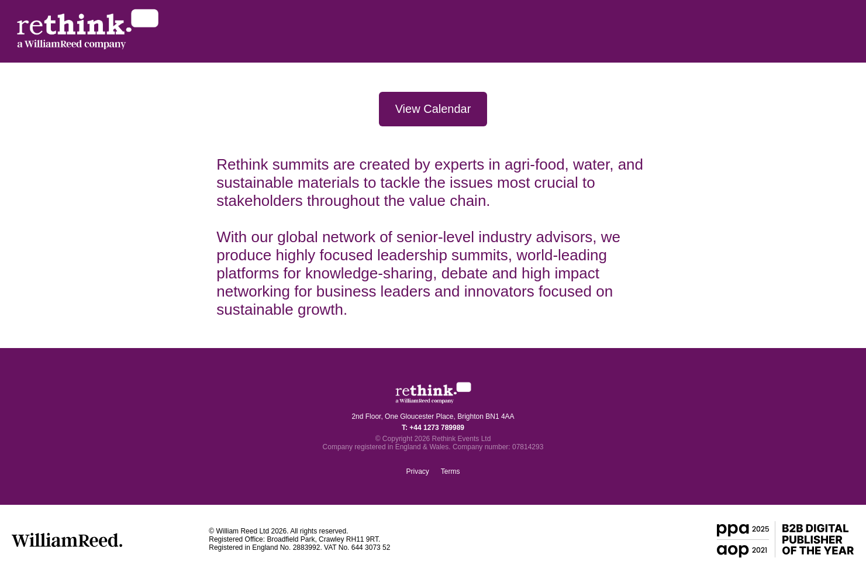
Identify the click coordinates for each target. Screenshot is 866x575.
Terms (450, 471)
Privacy (417, 471)
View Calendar (433, 108)
